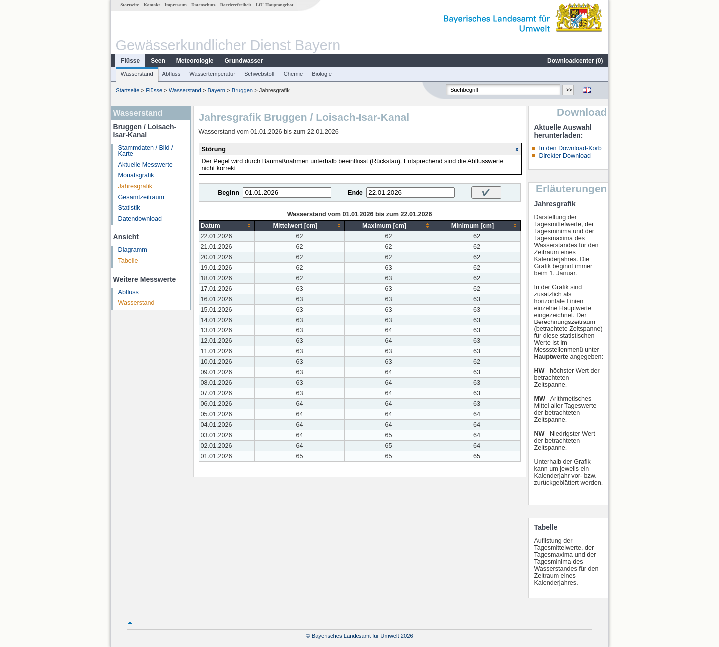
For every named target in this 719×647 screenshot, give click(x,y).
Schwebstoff (259, 74)
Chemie (293, 74)
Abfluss (171, 74)
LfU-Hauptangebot (274, 4)
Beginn (228, 192)
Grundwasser (244, 60)
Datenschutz (203, 4)
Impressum (176, 4)
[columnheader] (227, 225)
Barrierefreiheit (235, 4)
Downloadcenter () (575, 60)
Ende (355, 192)
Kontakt (152, 4)
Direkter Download (565, 155)
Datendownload (140, 218)
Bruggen (242, 90)
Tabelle (128, 260)
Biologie (322, 74)
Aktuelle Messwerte (145, 164)
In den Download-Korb (570, 148)
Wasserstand (137, 74)
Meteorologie (195, 60)
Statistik (129, 207)
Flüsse (130, 60)
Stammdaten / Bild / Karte (145, 151)
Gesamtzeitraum (141, 197)
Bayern (216, 90)
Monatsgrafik (136, 175)
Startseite (129, 4)
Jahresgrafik (135, 186)
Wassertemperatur (212, 74)
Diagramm (132, 249)
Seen (158, 60)
